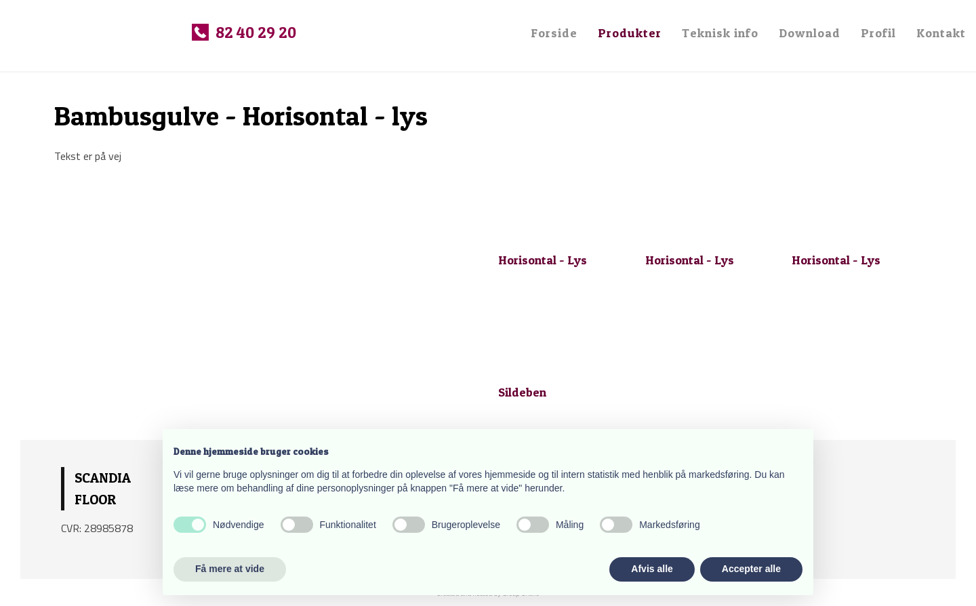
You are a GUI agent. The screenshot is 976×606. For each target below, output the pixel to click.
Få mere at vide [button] (229, 568)
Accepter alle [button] (751, 568)
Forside (554, 33)
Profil (878, 33)
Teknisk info (720, 33)
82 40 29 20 (256, 32)
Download (809, 33)
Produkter (630, 33)
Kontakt (941, 33)
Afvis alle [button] (651, 568)
